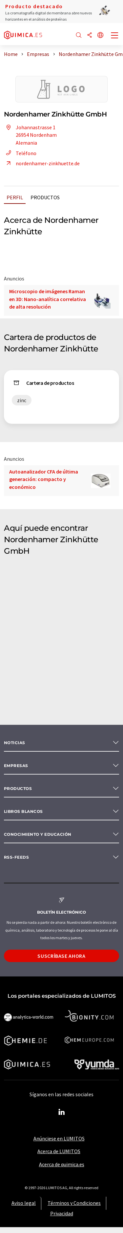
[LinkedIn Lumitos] (61, 1112)
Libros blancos (23, 811)
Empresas (16, 765)
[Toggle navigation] (115, 36)
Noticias (14, 742)
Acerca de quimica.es (61, 1164)
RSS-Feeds (16, 857)
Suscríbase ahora (61, 956)
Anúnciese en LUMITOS (59, 1138)
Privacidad (61, 1213)
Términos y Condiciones (74, 1203)
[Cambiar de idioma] (100, 35)
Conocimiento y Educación (38, 834)
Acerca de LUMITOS (58, 1151)
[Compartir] (89, 35)
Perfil (15, 197)
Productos (45, 197)
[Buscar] (78, 35)
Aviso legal (23, 1203)
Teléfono (20, 153)
